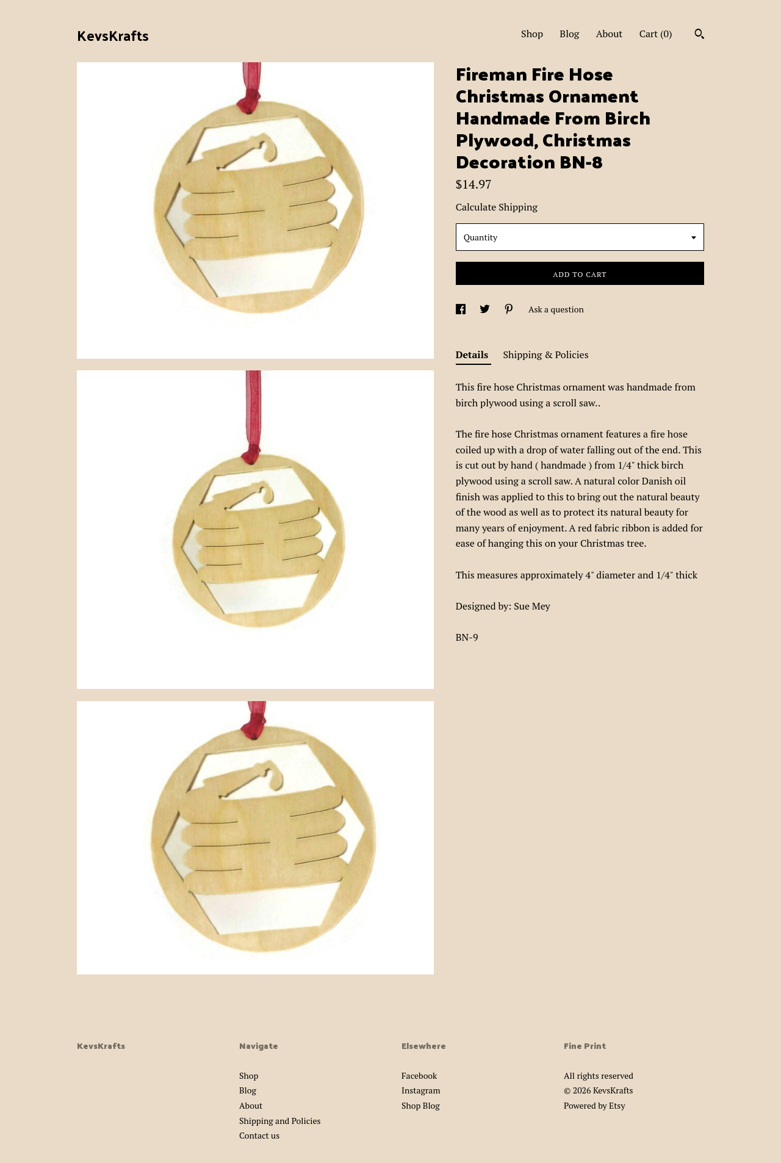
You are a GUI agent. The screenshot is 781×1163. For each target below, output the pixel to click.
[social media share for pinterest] (510, 309)
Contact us (259, 1135)
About (609, 33)
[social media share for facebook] (461, 309)
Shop (532, 33)
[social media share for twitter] (486, 309)
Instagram (420, 1090)
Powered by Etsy (594, 1105)
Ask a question (556, 309)
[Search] (699, 35)
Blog (569, 33)
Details (473, 354)
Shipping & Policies (546, 354)
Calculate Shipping (497, 207)
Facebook (419, 1075)
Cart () (655, 33)
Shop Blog (420, 1105)
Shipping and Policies (280, 1120)
